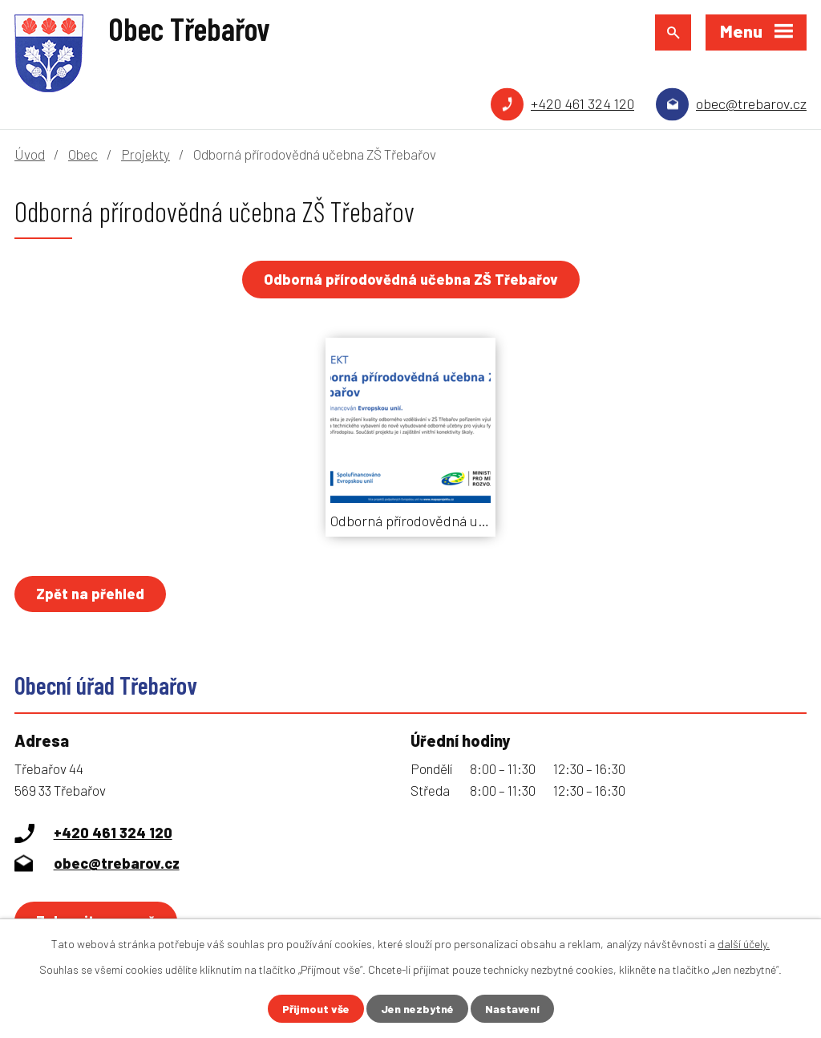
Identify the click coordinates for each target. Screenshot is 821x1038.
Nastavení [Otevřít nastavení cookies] (512, 1009)
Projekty (145, 154)
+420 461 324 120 (582, 103)
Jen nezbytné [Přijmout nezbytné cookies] (417, 1009)
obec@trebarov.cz (751, 103)
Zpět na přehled (90, 593)
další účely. (744, 944)
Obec (83, 154)
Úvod (29, 154)
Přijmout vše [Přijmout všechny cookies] (316, 1009)
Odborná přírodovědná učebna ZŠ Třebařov (411, 279)
